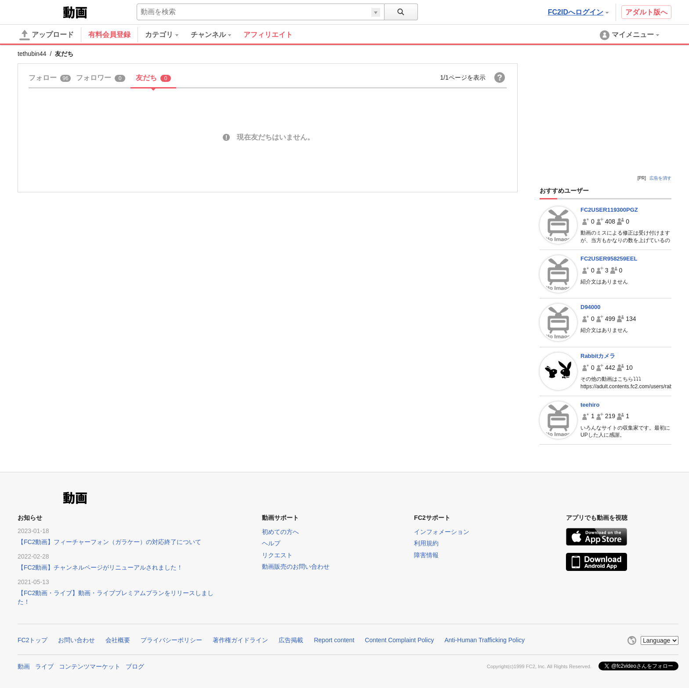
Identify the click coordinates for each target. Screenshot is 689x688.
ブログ (135, 666)
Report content (334, 640)
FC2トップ (32, 640)
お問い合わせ (76, 640)
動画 (24, 666)
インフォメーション (441, 531)
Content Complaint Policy (399, 640)
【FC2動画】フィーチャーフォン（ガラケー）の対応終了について (109, 541)
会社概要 (117, 640)
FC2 (39, 11)
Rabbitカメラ (597, 356)
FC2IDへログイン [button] (578, 12)
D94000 (590, 307)
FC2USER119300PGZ (609, 209)
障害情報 (426, 555)
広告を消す (660, 178)
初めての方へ (280, 531)
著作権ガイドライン (240, 640)
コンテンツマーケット (89, 666)
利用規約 (426, 543)
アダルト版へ (646, 12)
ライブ (44, 666)
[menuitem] (168, 34)
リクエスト (277, 555)
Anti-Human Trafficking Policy (484, 640)
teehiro (589, 404)
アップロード (46, 35)
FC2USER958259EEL (608, 258)
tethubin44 (32, 53)
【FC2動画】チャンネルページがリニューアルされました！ (100, 567)
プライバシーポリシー (171, 640)
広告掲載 (291, 640)
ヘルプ (271, 543)
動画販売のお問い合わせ (296, 566)
